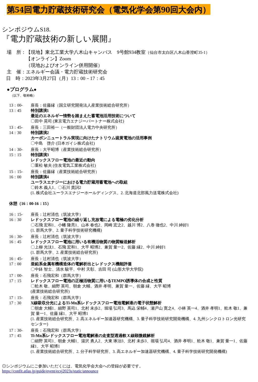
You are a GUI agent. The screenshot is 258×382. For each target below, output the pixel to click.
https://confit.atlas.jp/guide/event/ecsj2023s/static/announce (50, 371)
